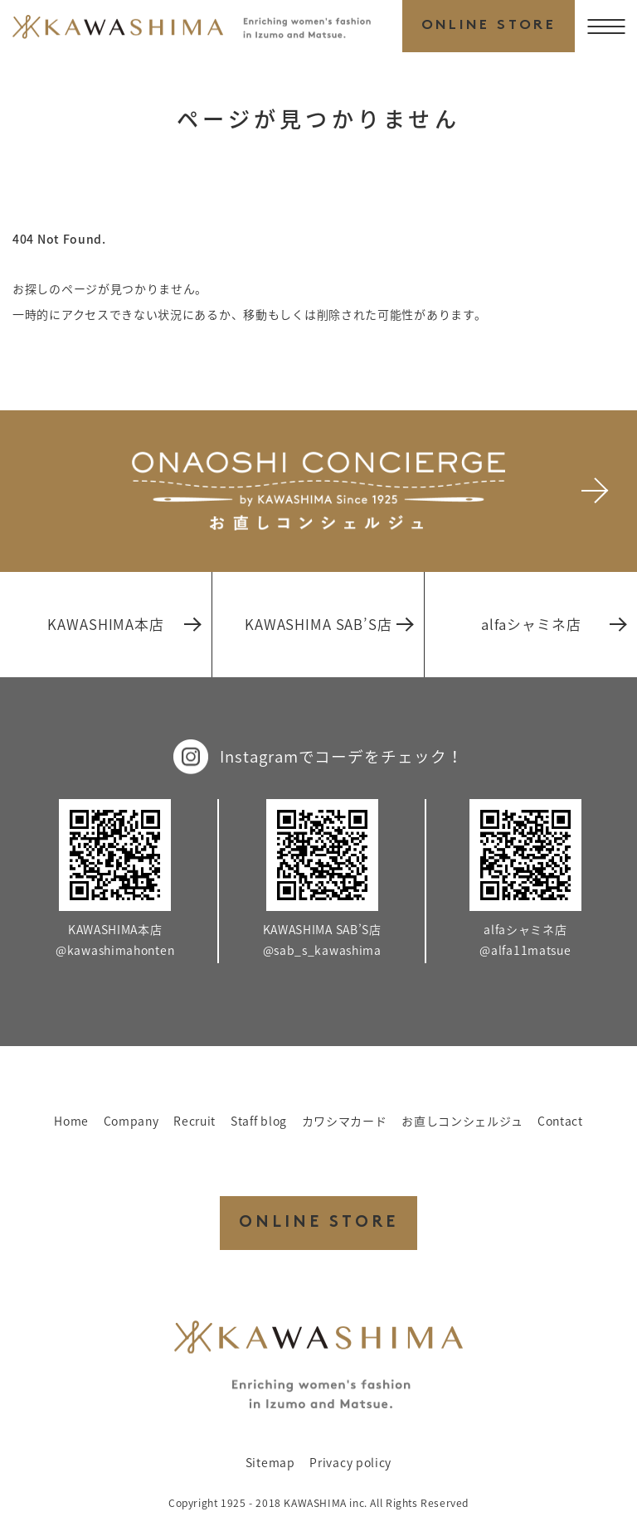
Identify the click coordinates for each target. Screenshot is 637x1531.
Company (131, 1120)
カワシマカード (344, 1120)
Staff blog (259, 1120)
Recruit (194, 1120)
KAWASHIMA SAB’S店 (328, 624)
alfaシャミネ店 (553, 624)
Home (71, 1120)
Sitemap (270, 1462)
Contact (560, 1120)
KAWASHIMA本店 (123, 624)
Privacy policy (350, 1462)
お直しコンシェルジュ (462, 1120)
